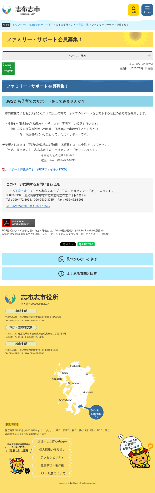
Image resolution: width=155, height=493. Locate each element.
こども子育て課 (80, 24)
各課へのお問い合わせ (52, 441)
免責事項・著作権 (52, 465)
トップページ (20, 24)
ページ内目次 (77, 55)
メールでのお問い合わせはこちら (28, 206)
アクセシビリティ (52, 457)
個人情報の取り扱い (52, 449)
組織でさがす (37, 24)
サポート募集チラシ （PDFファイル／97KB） (38, 169)
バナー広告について (52, 473)
